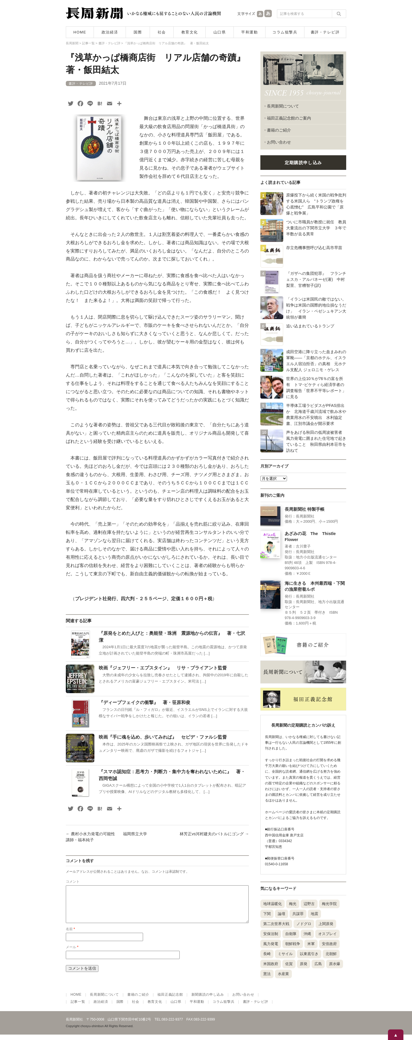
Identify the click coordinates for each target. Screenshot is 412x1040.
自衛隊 (290, 934)
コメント (73, 882)
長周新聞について (283, 106)
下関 (267, 914)
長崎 (267, 954)
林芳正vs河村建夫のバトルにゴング (214, 834)
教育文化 (189, 32)
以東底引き (309, 954)
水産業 (283, 974)
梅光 (292, 904)
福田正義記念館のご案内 (289, 118)
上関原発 (325, 924)
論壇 (281, 914)
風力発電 (270, 944)
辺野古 (309, 904)
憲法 (267, 974)
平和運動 (249, 32)
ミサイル (285, 954)
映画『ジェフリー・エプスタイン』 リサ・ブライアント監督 (163, 667)
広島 (318, 964)
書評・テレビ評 (325, 32)
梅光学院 (329, 904)
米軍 (311, 944)
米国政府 (270, 964)
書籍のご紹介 (279, 130)
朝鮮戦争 (292, 944)
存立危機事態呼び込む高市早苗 (314, 247)
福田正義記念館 (170, 1000)
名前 (70, 936)
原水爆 (334, 964)
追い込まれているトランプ (310, 326)
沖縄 (307, 934)
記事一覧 (78, 1007)
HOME (80, 32)
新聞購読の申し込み (207, 1000)
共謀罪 (298, 914)
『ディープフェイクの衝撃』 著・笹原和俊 (144, 702)
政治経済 (110, 32)
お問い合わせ (279, 142)
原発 (303, 964)
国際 (138, 32)
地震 (314, 914)
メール (72, 954)
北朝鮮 (331, 954)
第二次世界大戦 (276, 924)
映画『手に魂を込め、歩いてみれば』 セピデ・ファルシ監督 (163, 737)
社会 (162, 32)
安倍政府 (329, 944)
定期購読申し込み (303, 162)
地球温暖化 (272, 904)
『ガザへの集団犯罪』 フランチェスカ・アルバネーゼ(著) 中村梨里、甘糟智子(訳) (316, 279)
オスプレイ (327, 934)
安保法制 (270, 934)
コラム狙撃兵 (284, 32)
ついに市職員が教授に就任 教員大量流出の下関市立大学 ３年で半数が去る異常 (316, 228)
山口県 (219, 32)
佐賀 (289, 964)
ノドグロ (303, 924)
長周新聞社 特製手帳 (304, 509)
